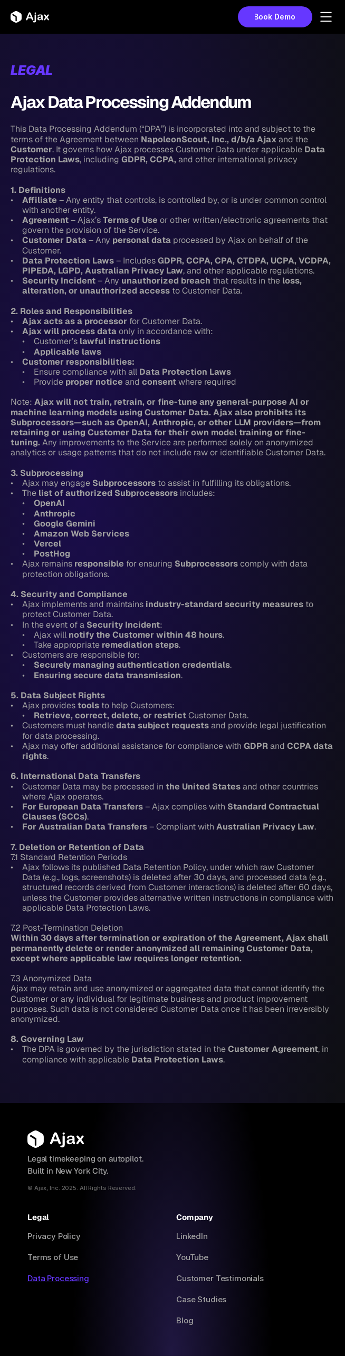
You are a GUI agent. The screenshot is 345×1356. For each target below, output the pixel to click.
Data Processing (58, 1278)
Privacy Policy (54, 1236)
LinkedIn (192, 1236)
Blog (184, 1320)
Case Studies (201, 1299)
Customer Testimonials (220, 1278)
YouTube (192, 1257)
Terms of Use (52, 1257)
